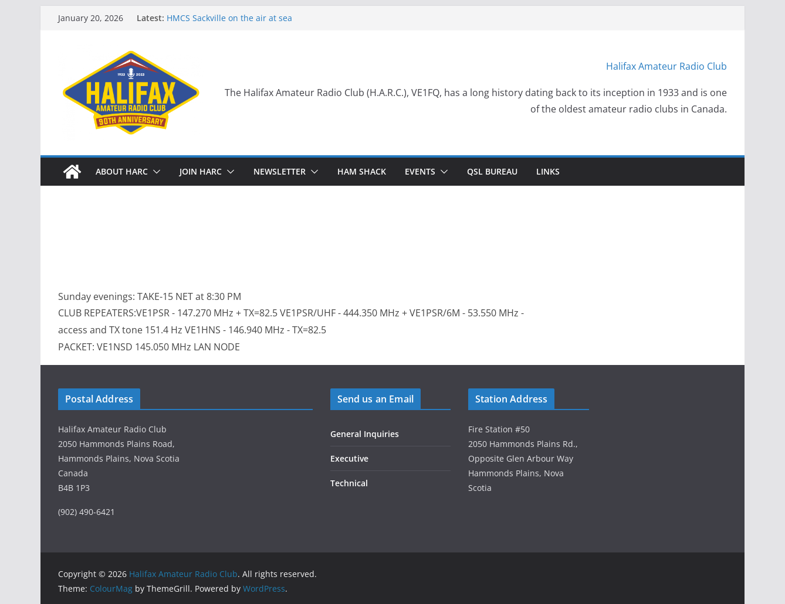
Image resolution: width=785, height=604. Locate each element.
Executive (349, 458)
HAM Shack (361, 171)
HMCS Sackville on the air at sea (229, 17)
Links (548, 171)
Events (420, 171)
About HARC (122, 171)
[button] (154, 171)
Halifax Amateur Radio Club (666, 66)
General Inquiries (364, 433)
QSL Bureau (492, 171)
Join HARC (201, 171)
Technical (349, 483)
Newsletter (279, 171)
